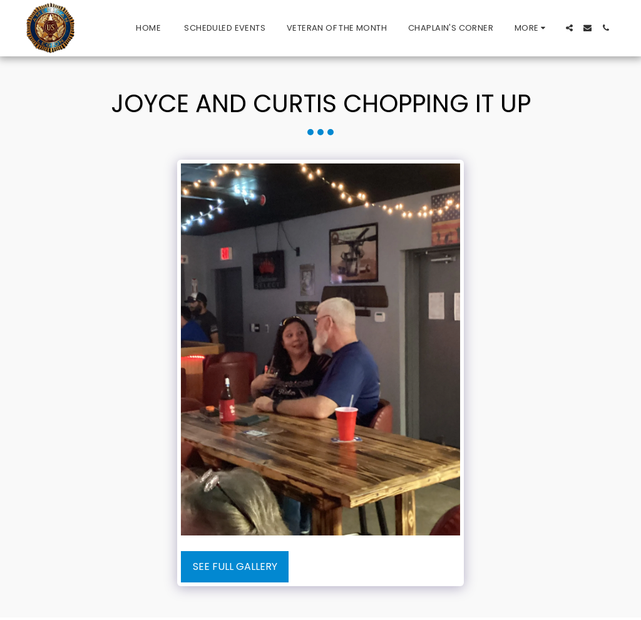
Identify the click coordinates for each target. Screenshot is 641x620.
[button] (569, 28)
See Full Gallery (235, 566)
